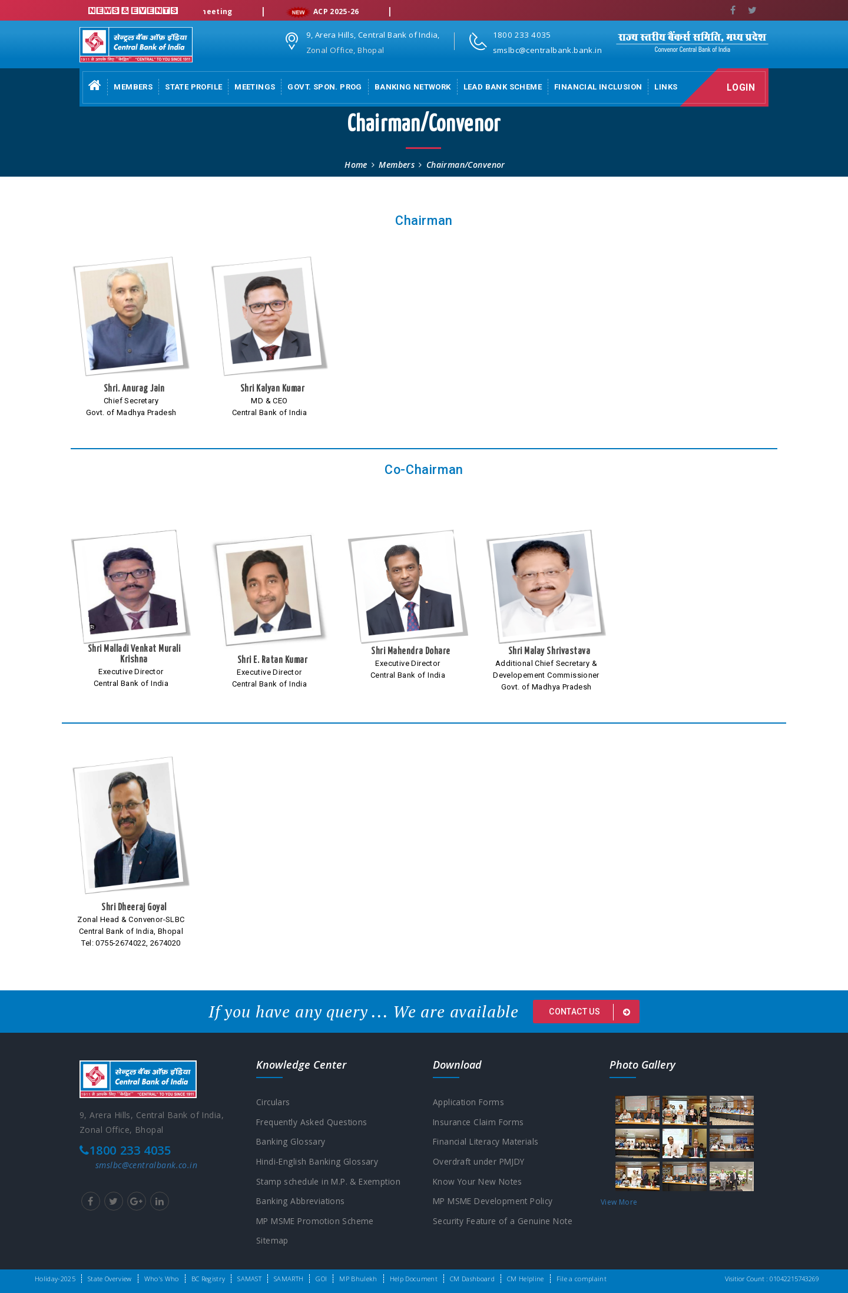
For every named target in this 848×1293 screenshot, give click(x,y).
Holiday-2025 (55, 1278)
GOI (321, 1278)
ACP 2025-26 (337, 12)
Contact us (591, 1012)
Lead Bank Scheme (502, 86)
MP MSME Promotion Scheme (317, 1222)
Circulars (273, 1102)
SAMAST (249, 1278)
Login (742, 87)
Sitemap (272, 1242)
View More (619, 1202)
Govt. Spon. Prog (324, 86)
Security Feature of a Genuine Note (504, 1222)
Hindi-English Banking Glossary (318, 1162)
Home (355, 164)
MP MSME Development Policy (495, 1202)
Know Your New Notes (479, 1182)
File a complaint (581, 1278)
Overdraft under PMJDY (480, 1162)
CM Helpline (525, 1278)
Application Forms (469, 1102)
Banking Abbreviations (301, 1202)
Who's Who (161, 1278)
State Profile (193, 86)
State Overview (110, 1278)
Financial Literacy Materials (488, 1142)
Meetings (254, 86)
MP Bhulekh (358, 1278)
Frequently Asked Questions (312, 1122)
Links (665, 86)
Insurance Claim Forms (479, 1122)
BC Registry (208, 1278)
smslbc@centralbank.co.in (146, 1165)
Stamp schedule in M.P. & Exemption (330, 1182)
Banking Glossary (291, 1142)
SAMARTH (288, 1278)
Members (133, 86)
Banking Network (413, 86)
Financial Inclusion (598, 86)
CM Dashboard (472, 1278)
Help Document (414, 1278)
